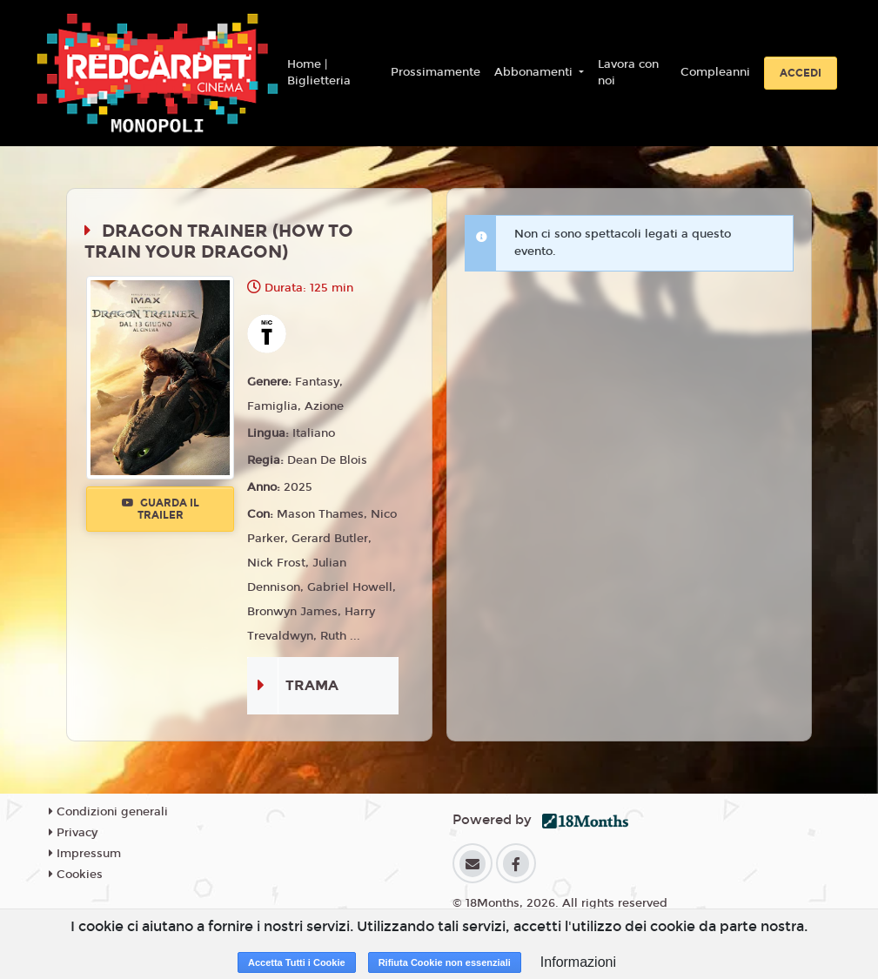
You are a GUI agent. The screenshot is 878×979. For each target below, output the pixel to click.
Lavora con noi (628, 73)
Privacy (73, 833)
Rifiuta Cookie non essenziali (445, 962)
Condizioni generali (108, 812)
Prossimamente (435, 72)
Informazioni (578, 962)
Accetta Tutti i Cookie (296, 962)
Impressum (85, 854)
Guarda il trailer (160, 509)
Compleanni (715, 72)
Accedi (800, 73)
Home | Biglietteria (319, 73)
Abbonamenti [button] (535, 72)
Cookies (76, 875)
